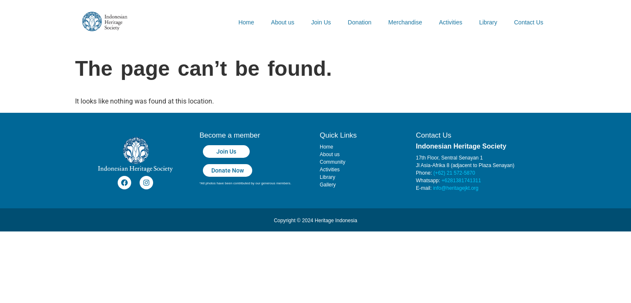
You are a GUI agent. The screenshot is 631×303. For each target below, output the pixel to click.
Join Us (321, 22)
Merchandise (405, 22)
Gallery (328, 185)
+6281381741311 (461, 180)
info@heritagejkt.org (456, 188)
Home (246, 22)
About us (282, 22)
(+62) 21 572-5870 (454, 173)
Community (332, 162)
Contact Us (528, 22)
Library (488, 22)
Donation (360, 22)
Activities (450, 22)
